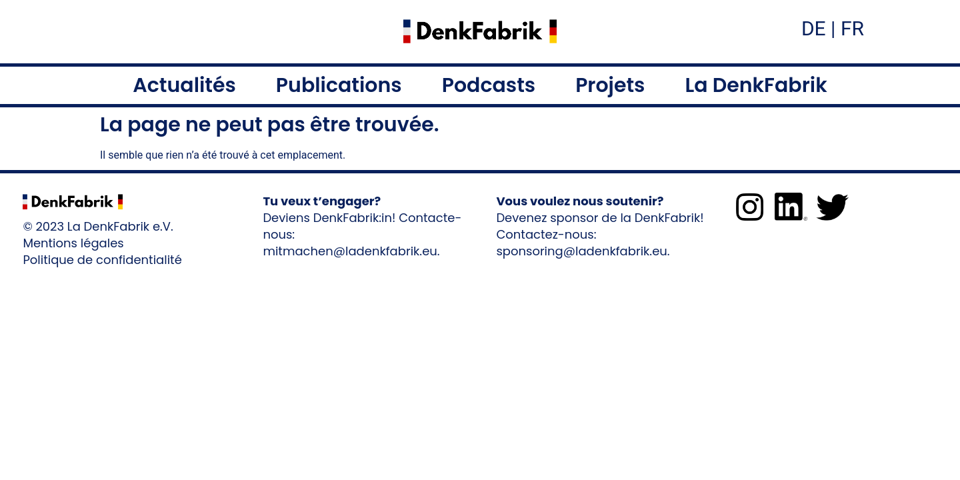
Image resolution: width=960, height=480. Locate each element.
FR (849, 28)
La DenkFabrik (756, 85)
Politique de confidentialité (102, 259)
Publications (339, 85)
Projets (610, 85)
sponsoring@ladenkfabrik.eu (581, 251)
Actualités (184, 85)
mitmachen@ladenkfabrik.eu (350, 251)
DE (813, 28)
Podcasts (488, 85)
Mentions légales (73, 243)
